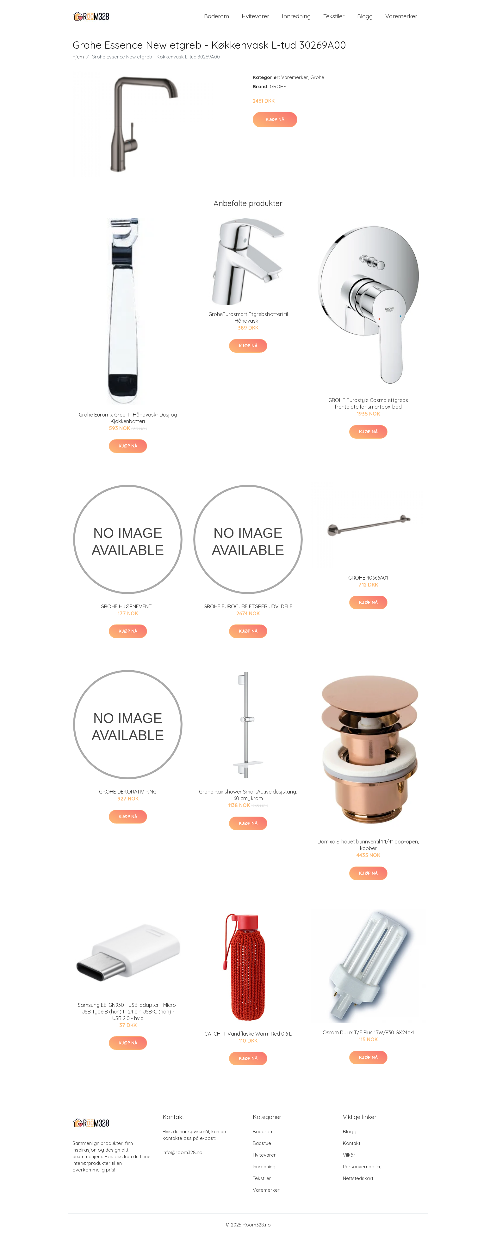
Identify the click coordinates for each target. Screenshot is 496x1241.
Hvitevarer (255, 18)
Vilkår (349, 1160)
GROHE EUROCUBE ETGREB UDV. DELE (248, 612)
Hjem (78, 62)
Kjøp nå (275, 125)
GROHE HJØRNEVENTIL (128, 612)
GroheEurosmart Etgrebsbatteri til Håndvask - (248, 323)
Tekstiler (333, 18)
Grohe (317, 83)
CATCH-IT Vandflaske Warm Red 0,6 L (248, 1039)
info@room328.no (182, 1158)
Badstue (262, 1149)
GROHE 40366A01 (368, 583)
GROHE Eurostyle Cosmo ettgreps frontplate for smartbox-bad (368, 409)
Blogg (365, 18)
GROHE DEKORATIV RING (128, 797)
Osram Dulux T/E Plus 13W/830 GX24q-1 (368, 1038)
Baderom (216, 18)
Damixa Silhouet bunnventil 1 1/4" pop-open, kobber (368, 850)
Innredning (296, 18)
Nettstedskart (358, 1184)
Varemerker (401, 18)
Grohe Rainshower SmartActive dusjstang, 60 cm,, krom (248, 800)
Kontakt (351, 1149)
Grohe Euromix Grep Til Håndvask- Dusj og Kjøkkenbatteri (128, 423)
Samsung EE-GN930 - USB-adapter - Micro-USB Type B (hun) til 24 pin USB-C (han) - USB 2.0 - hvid (128, 1017)
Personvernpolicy (362, 1172)
